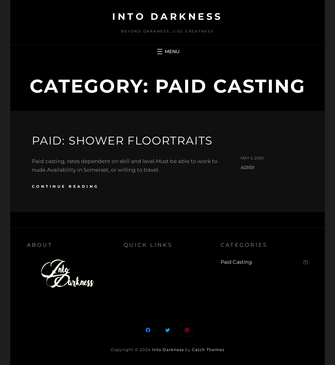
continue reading (65, 186)
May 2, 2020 (252, 158)
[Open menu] (167, 51)
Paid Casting (236, 262)
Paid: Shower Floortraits (122, 140)
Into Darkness (167, 16)
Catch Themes (208, 349)
